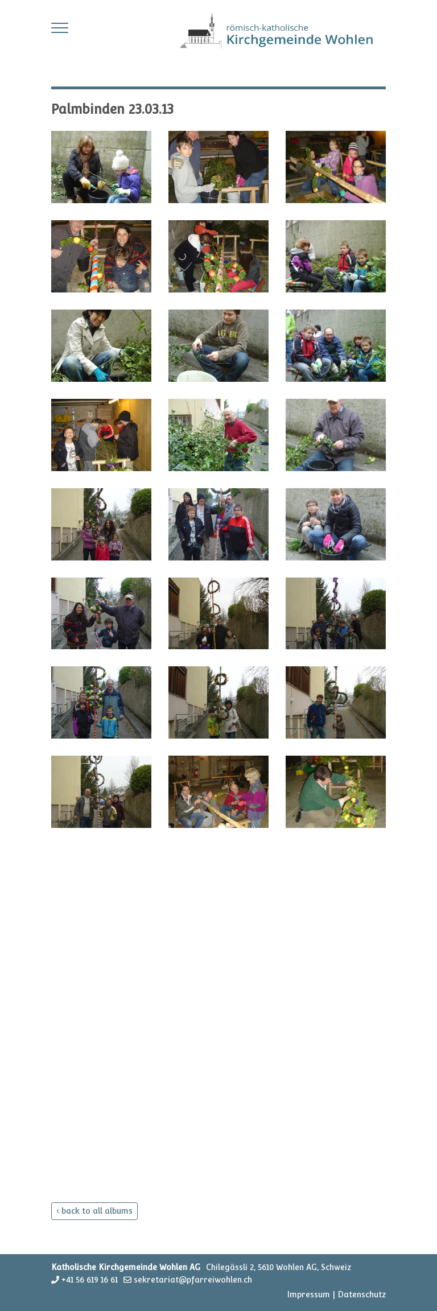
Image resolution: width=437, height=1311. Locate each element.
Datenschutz (361, 1294)
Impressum (308, 1294)
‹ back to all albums (94, 1210)
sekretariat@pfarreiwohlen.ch (193, 1279)
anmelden (271, 1295)
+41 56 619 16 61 (89, 1279)
